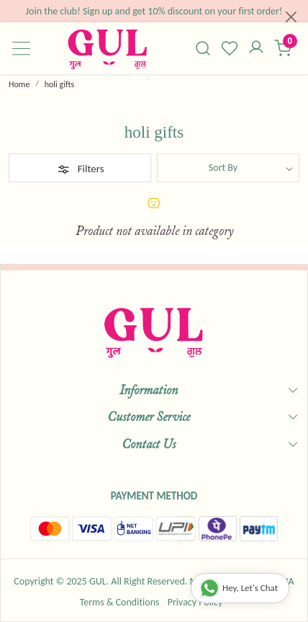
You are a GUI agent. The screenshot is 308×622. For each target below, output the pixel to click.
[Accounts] (256, 48)
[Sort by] (228, 168)
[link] (203, 48)
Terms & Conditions (120, 602)
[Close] (291, 17)
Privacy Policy (195, 602)
